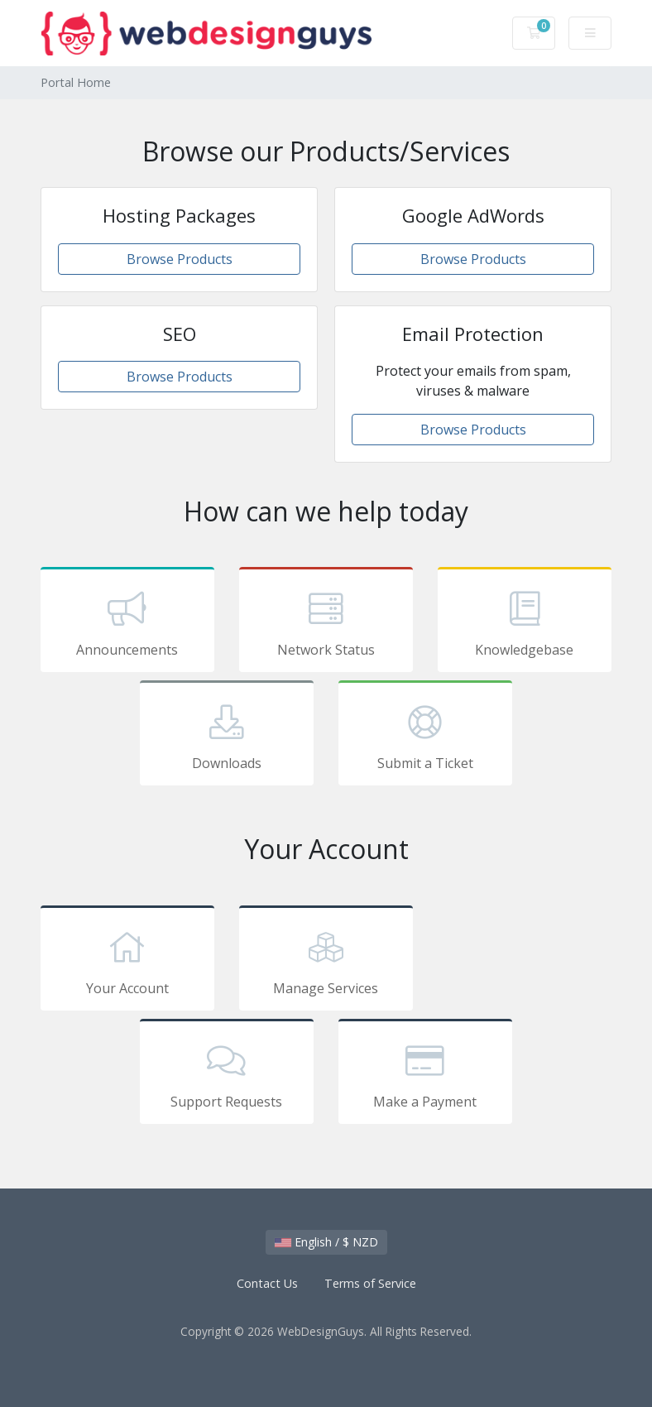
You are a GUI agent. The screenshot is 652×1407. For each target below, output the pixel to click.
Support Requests (227, 1074)
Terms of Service (370, 1283)
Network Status (326, 622)
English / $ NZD (326, 1242)
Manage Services (326, 960)
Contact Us (267, 1283)
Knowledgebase (524, 622)
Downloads (227, 735)
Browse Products (180, 259)
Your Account (127, 960)
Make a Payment (425, 1074)
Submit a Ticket (425, 735)
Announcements (127, 622)
